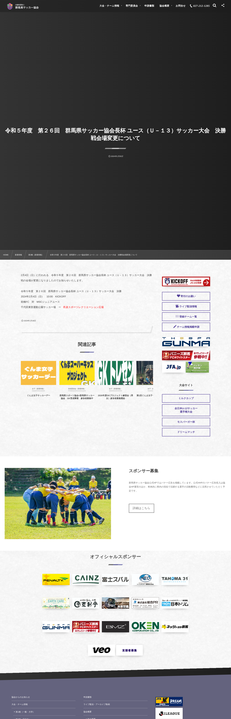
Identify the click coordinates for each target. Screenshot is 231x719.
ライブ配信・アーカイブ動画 (96, 704)
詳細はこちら (141, 508)
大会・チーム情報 (20, 704)
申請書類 (87, 697)
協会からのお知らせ (21, 697)
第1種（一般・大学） (25, 712)
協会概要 (87, 712)
